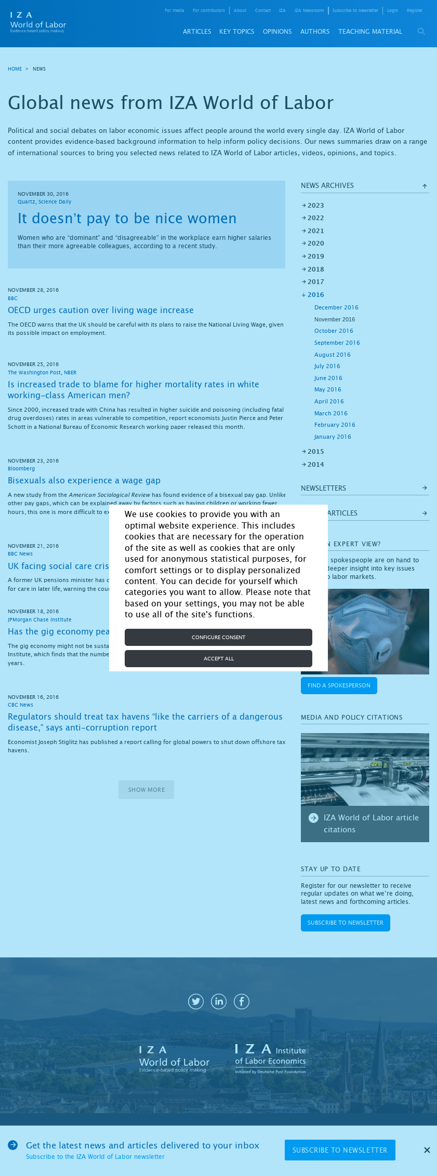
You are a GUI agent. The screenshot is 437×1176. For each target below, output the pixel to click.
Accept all (219, 658)
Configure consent (218, 637)
